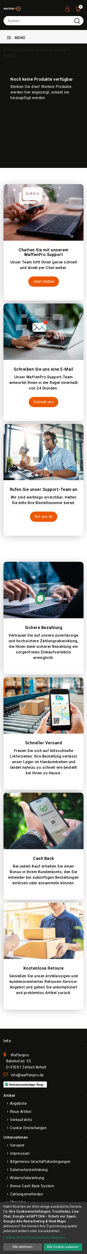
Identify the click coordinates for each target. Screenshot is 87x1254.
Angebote (18, 1103)
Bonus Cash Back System (32, 1186)
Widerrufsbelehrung (27, 1178)
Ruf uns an (44, 516)
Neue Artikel (20, 1111)
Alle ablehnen (22, 1247)
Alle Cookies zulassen (63, 1247)
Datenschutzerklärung (29, 1170)
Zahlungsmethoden (26, 1194)
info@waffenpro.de (27, 1075)
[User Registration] (67, 7)
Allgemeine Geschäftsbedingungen (40, 1161)
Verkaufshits (21, 1120)
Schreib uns (43, 402)
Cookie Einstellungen (28, 1128)
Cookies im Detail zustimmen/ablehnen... (35, 1237)
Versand (17, 1145)
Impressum (20, 1153)
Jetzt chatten (43, 281)
